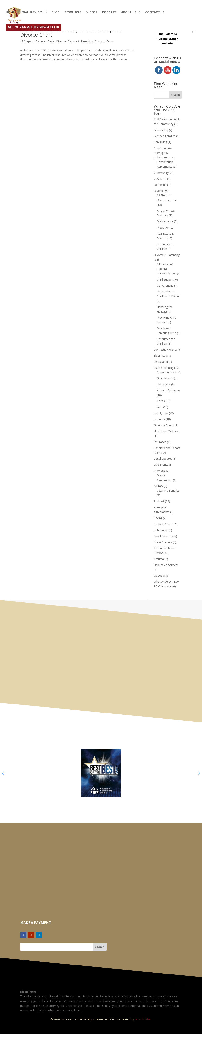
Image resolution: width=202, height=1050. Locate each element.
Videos (91, 12)
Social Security (163, 542)
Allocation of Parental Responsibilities (166, 268)
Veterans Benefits (168, 490)
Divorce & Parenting (80, 41)
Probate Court (163, 524)
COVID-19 (160, 179)
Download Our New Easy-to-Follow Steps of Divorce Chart (71, 32)
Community (161, 173)
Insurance (160, 442)
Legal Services (31, 12)
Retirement (161, 530)
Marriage (159, 470)
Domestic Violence (166, 349)
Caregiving (160, 142)
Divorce (61, 41)
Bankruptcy (161, 130)
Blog (56, 12)
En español (161, 361)
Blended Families (164, 136)
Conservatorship (167, 372)
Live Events (161, 464)
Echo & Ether (143, 1019)
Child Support (165, 279)
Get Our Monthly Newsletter (33, 27)
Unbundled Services (166, 565)
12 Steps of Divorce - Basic (37, 41)
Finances (159, 419)
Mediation (163, 227)
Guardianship (165, 378)
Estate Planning (163, 368)
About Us (128, 12)
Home (10, 12)
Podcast (109, 12)
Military (158, 486)
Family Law (161, 413)
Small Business (163, 536)
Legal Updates (163, 458)
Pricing (158, 518)
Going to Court (104, 41)
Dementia (160, 185)
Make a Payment (35, 922)
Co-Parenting (165, 285)
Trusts (161, 401)
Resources (73, 12)
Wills (159, 407)
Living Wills (164, 384)
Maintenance (165, 221)
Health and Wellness (167, 431)
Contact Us (154, 12)
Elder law (159, 355)
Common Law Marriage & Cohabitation (163, 152)
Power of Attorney (168, 390)
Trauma (159, 559)
